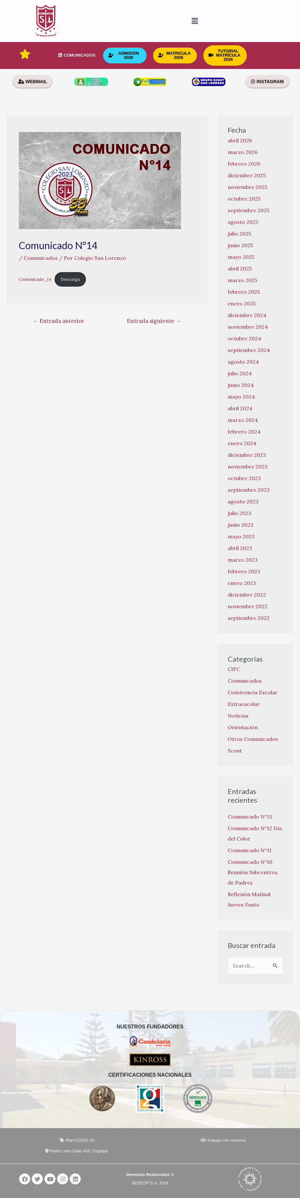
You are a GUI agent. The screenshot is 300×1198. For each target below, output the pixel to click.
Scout (235, 750)
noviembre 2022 (248, 606)
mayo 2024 (241, 396)
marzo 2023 (243, 559)
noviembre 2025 (247, 187)
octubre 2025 (244, 198)
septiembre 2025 (248, 210)
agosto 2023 (243, 501)
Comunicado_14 (35, 279)
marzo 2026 (243, 152)
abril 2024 (240, 408)
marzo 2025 (242, 280)
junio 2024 (241, 385)
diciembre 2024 (247, 315)
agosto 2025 (243, 222)
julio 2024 (240, 373)
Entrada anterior (58, 320)
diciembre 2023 (247, 455)
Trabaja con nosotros (223, 1140)
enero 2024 (242, 443)
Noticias (238, 715)
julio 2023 (239, 513)
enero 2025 (242, 303)
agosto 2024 (243, 361)
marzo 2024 (243, 420)
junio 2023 (240, 525)
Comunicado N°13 (250, 816)
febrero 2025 (244, 292)
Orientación (243, 727)
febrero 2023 (244, 571)
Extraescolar (244, 704)
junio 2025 (240, 245)
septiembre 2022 (249, 618)
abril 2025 (240, 268)
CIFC (234, 669)
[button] (150, 21)
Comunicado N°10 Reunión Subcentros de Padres (253, 872)
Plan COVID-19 (76, 1140)
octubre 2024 (244, 338)
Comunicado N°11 (249, 850)
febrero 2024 (244, 431)
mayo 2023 (241, 536)
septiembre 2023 (249, 490)
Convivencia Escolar (253, 692)
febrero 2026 (244, 163)
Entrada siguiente (154, 320)
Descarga (70, 279)
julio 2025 (239, 233)
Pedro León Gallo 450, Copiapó (76, 1151)
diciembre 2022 (247, 594)
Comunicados (41, 258)
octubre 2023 (244, 478)
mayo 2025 (241, 257)
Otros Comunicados (253, 739)
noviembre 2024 (248, 327)
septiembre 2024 (249, 350)
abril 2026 (240, 140)
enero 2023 (242, 583)
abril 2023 (240, 548)
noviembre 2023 (248, 466)
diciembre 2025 (247, 175)
